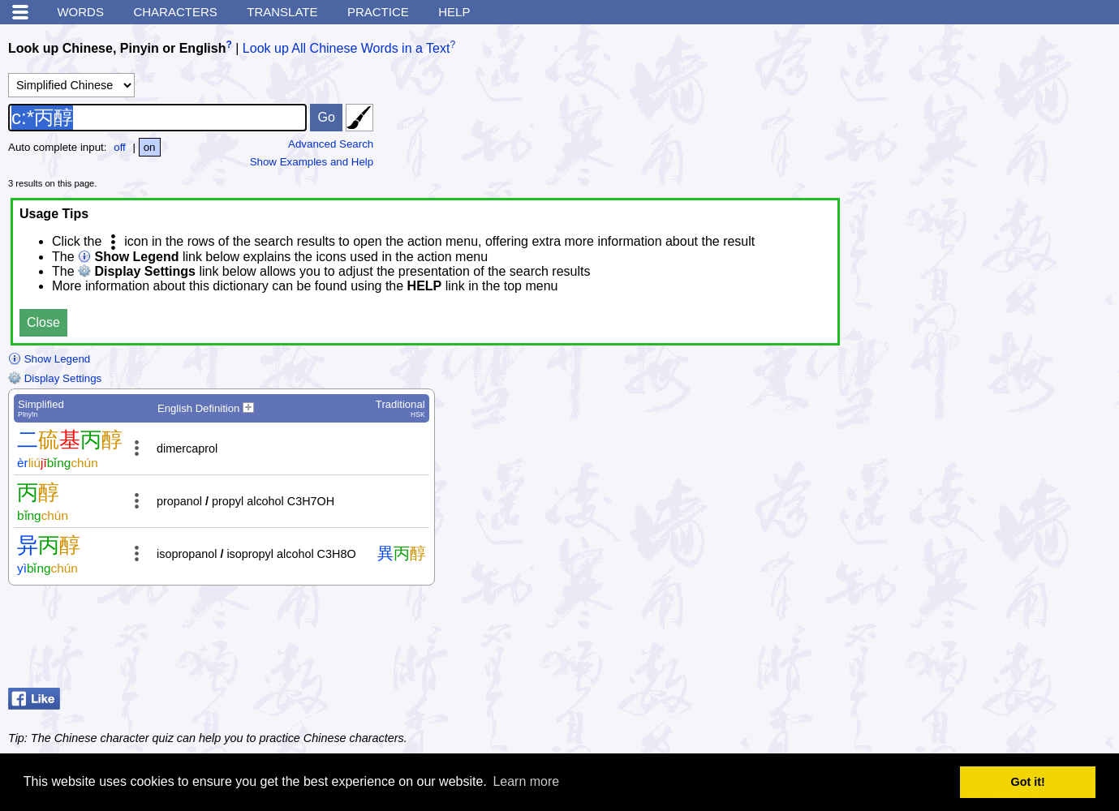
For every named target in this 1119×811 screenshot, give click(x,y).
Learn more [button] (526, 781)
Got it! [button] (1028, 781)
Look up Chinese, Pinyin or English (117, 48)
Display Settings (54, 378)
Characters (175, 12)
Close (43, 322)
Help (454, 12)
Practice (378, 12)
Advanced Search (330, 144)
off (120, 147)
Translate (282, 12)
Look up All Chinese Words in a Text (346, 48)
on (150, 147)
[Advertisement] (981, 640)
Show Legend (49, 359)
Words (80, 12)
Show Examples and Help (312, 162)
